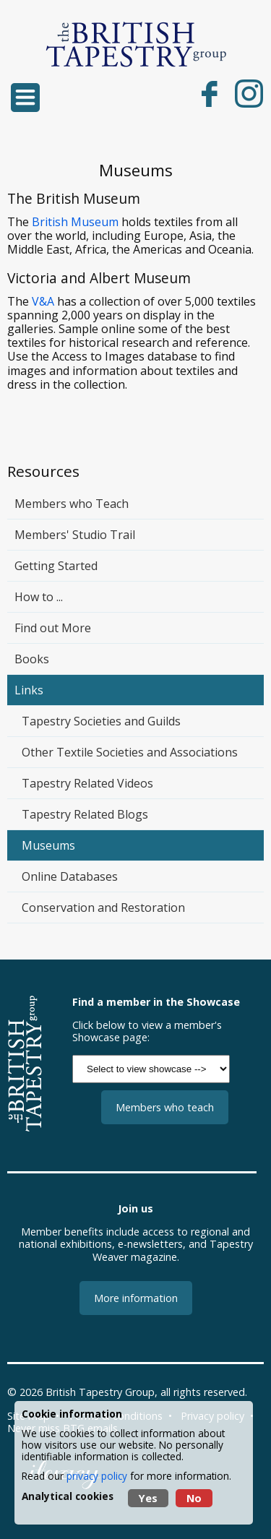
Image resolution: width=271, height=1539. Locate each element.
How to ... (38, 597)
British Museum (75, 222)
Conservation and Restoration (103, 907)
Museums (48, 845)
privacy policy (96, 1476)
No (194, 1498)
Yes (148, 1498)
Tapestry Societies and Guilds (101, 721)
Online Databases (70, 876)
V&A (43, 301)
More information (136, 1298)
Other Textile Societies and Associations (130, 752)
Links (28, 690)
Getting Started (56, 566)
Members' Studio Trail (74, 535)
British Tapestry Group (100, 1392)
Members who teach (165, 1107)
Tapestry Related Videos (87, 783)
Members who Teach (71, 504)
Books (31, 659)
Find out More (52, 628)
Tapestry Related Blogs (85, 814)
